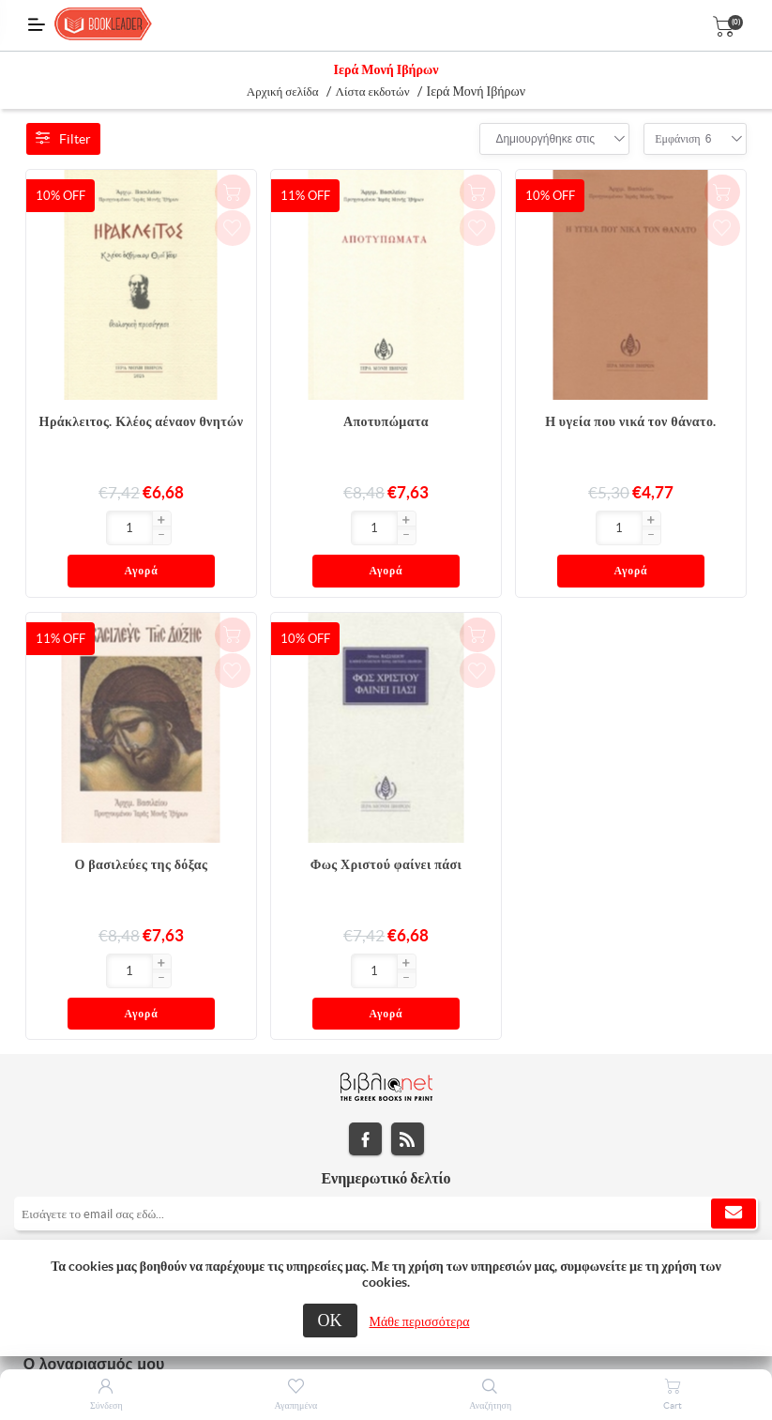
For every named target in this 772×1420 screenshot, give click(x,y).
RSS (407, 1061)
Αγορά (177, 529)
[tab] (386, 1184)
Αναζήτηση (490, 1405)
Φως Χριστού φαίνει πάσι (386, 824)
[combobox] (545, 138)
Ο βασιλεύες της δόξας (141, 824)
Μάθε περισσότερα (420, 1321)
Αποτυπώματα (386, 421)
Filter (63, 138)
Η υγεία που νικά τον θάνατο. (631, 421)
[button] (92, 521)
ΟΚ (330, 1320)
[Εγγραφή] (386, 1136)
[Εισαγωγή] (60, 528)
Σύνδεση (106, 1405)
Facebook (365, 1061)
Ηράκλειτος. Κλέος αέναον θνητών (141, 421)
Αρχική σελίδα (283, 91)
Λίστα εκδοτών (373, 91)
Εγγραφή (733, 1136)
